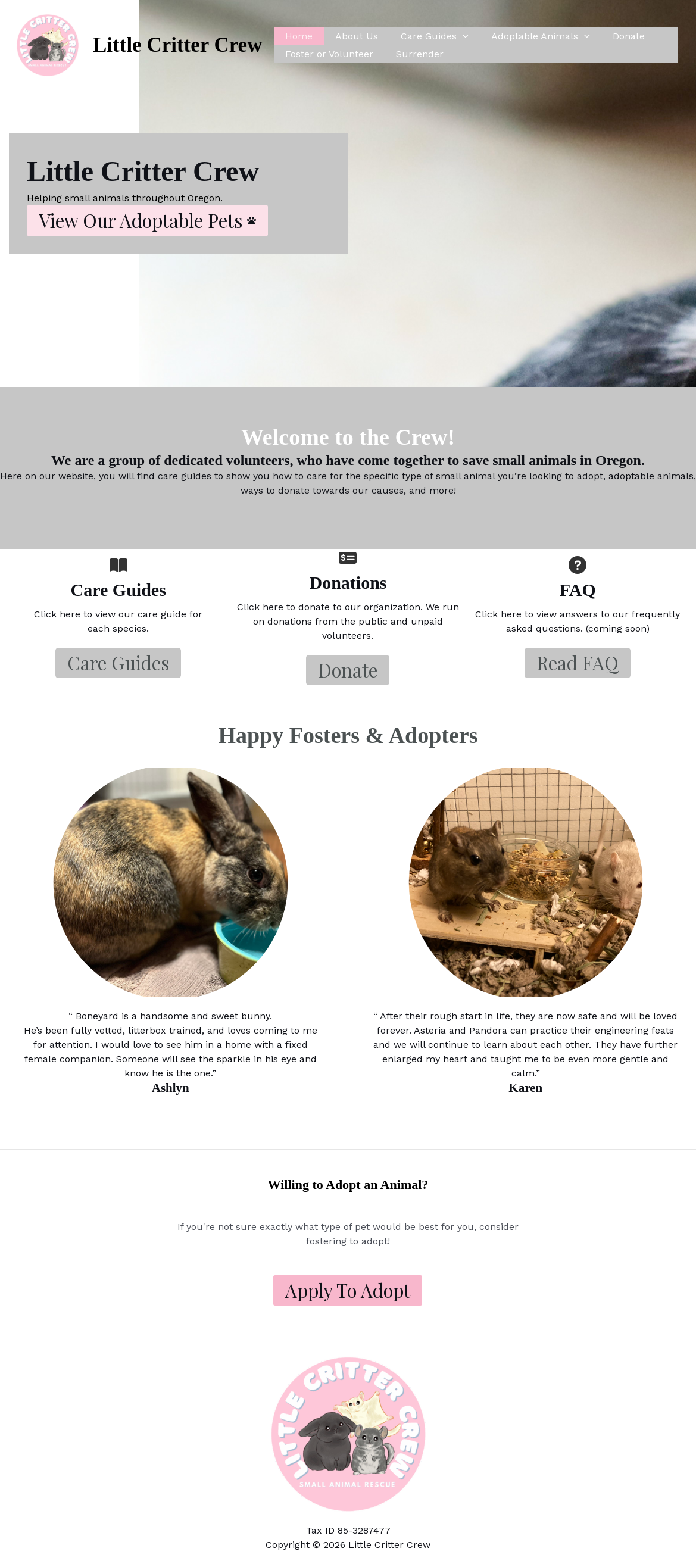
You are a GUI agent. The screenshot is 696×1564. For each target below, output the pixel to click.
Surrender (414, 54)
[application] (454, 36)
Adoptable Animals (528, 36)
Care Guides (426, 36)
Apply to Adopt (347, 1290)
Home (297, 36)
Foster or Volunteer (327, 54)
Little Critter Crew (177, 45)
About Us (351, 36)
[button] (147, 220)
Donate (613, 36)
